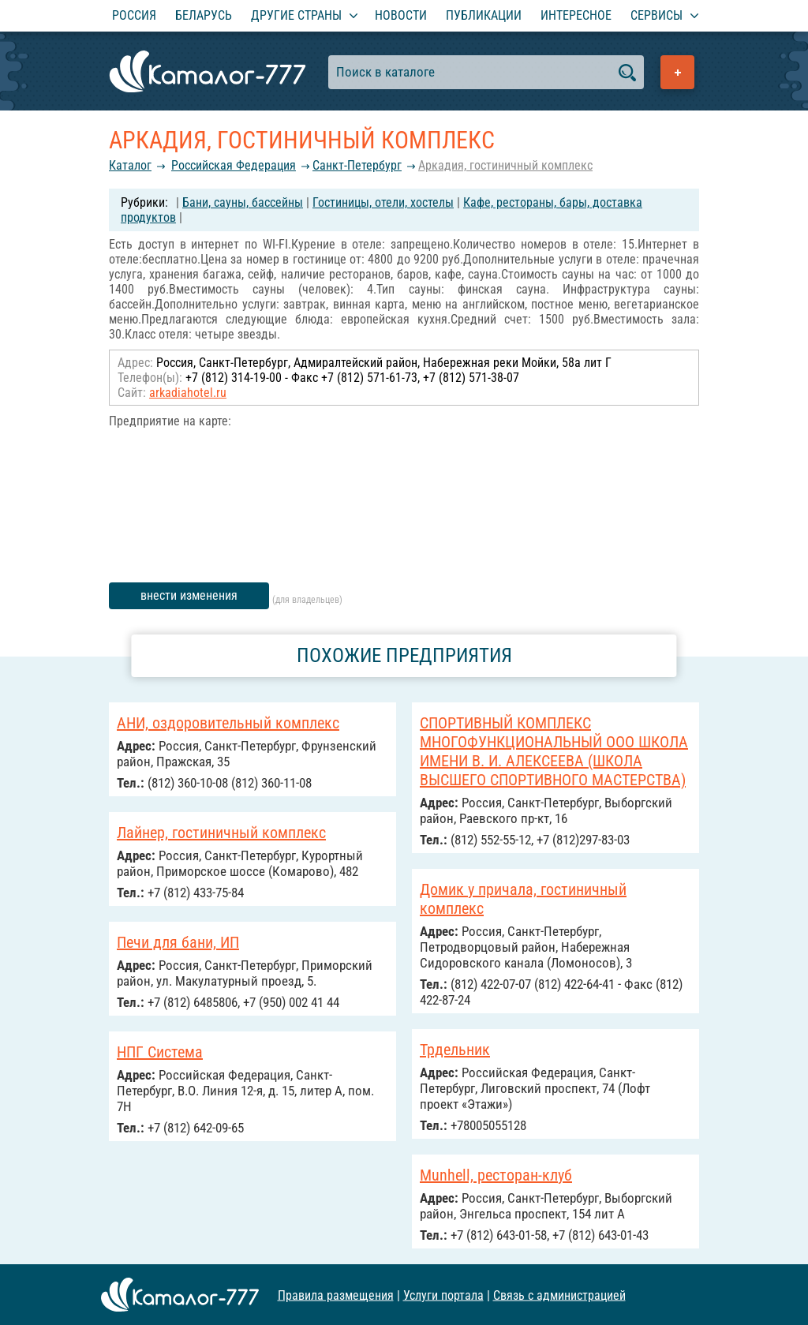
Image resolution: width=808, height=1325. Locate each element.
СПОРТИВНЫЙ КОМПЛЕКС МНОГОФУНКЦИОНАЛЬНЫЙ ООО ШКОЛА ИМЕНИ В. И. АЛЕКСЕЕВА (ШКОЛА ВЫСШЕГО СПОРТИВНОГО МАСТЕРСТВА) (554, 751)
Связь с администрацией (559, 1294)
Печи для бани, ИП (178, 942)
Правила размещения (336, 1294)
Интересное (576, 15)
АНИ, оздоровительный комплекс (228, 722)
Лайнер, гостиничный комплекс (221, 832)
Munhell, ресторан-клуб (496, 1175)
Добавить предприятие (677, 72)
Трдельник (455, 1049)
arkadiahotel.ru (187, 392)
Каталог (130, 165)
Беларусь (203, 15)
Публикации (484, 15)
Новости (401, 15)
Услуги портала (443, 1294)
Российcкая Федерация (233, 165)
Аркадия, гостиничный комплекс (505, 165)
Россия (134, 15)
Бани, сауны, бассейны (242, 202)
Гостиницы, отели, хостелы (383, 202)
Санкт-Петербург (357, 165)
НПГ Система (160, 1051)
